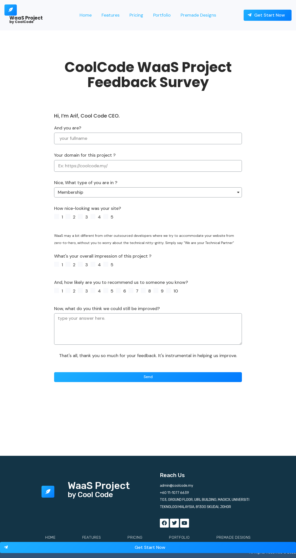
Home (86, 15)
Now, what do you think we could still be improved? (107, 309)
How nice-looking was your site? (87, 208)
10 (175, 291)
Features (111, 15)
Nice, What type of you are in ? (85, 183)
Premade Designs (198, 15)
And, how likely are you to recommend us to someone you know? (121, 282)
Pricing (136, 15)
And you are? (67, 128)
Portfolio (162, 15)
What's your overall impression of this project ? (102, 256)
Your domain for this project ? (85, 155)
